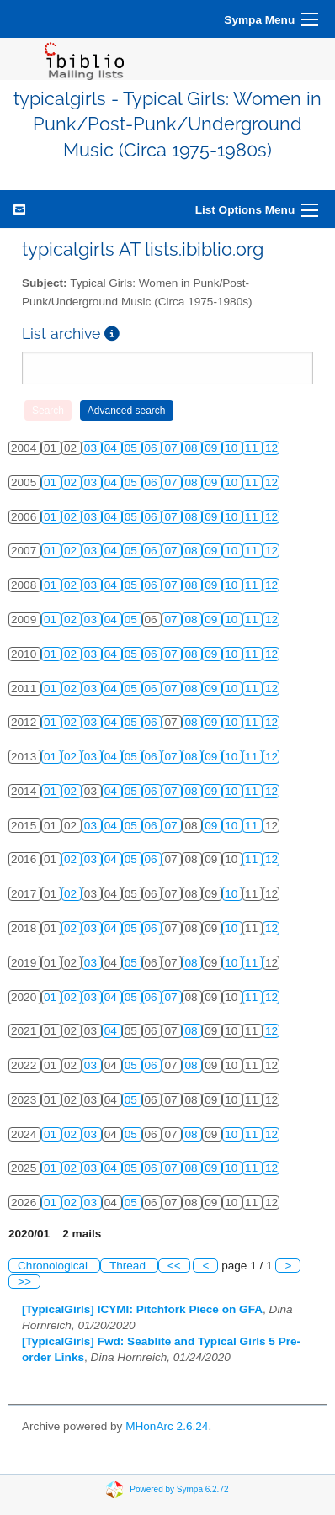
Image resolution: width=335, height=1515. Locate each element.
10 (233, 448)
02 (72, 482)
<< (174, 1265)
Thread (129, 1265)
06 (153, 448)
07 (172, 448)
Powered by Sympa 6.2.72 (179, 1489)
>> (24, 1281)
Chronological (54, 1265)
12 (271, 448)
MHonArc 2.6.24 (166, 1426)
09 (213, 448)
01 (52, 482)
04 (112, 448)
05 (133, 448)
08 (192, 448)
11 (253, 448)
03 (92, 448)
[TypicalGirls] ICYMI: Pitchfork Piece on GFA (142, 1309)
